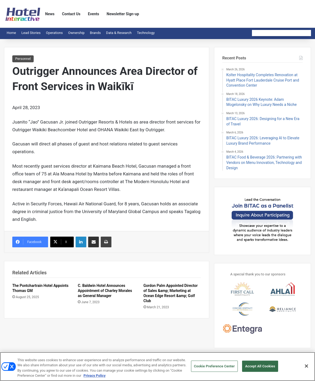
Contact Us (71, 14)
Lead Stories (31, 33)
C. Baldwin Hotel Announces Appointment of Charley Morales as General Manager (105, 290)
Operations (54, 33)
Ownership (76, 33)
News (50, 14)
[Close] (306, 368)
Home (11, 33)
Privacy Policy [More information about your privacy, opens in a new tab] (95, 378)
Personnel (23, 59)
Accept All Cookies (260, 369)
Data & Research (118, 33)
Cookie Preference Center (214, 369)
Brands (95, 33)
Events (93, 14)
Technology (146, 33)
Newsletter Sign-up (123, 14)
